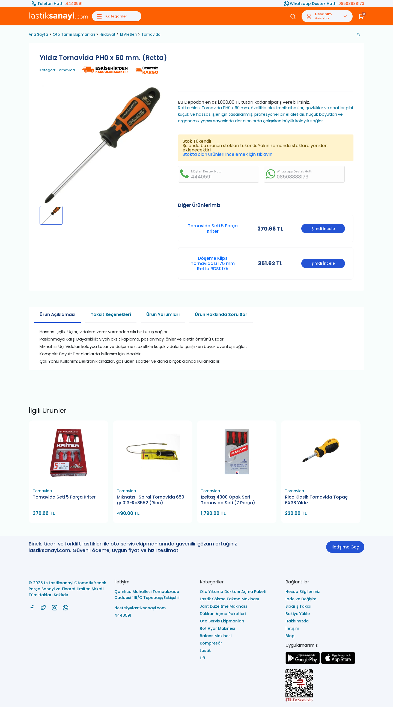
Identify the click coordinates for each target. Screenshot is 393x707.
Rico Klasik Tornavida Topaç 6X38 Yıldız (316, 500)
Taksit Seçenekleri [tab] (111, 314)
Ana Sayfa (38, 34)
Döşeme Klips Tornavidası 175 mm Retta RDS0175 (213, 263)
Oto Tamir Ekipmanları (74, 34)
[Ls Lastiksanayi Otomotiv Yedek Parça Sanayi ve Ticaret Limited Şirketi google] (302, 663)
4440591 (74, 3)
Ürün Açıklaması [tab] (57, 314)
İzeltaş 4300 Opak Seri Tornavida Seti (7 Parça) (228, 500)
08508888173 (351, 3)
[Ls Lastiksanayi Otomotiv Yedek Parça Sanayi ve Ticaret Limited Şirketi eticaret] (325, 686)
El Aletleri (128, 34)
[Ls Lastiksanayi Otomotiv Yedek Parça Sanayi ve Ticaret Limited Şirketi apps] (338, 663)
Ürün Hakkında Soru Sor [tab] (221, 314)
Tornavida (150, 34)
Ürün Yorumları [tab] (163, 314)
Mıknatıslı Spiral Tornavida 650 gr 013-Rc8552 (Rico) (150, 500)
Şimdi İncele (323, 228)
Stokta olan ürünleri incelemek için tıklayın (227, 154)
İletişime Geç (345, 547)
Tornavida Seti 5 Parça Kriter (213, 228)
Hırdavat (107, 34)
